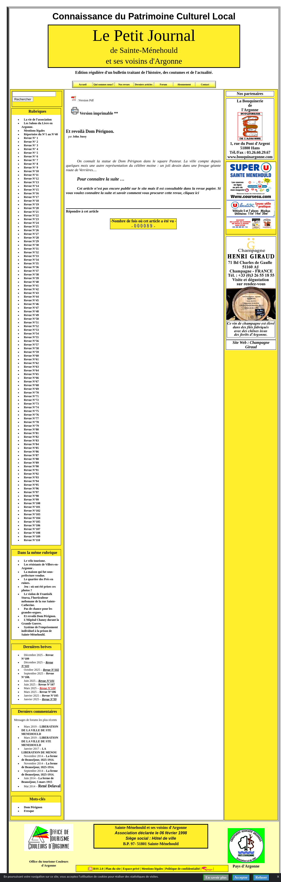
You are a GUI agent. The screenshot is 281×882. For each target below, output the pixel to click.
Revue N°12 (31, 178)
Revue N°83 (31, 440)
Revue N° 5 (31, 152)
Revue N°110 (32, 540)
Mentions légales (34, 130)
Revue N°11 (31, 175)
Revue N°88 (31, 459)
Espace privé (130, 868)
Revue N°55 (31, 337)
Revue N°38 (31, 274)
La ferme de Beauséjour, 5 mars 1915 (37, 780)
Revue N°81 (31, 433)
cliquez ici (191, 193)
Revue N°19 (31, 204)
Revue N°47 (31, 307)
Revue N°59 (31, 352)
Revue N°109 (32, 536)
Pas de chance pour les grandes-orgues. (36, 610)
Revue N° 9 (31, 167)
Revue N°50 (31, 318)
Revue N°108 (32, 532)
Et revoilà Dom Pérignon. (40, 616)
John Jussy (79, 136)
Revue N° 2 (31, 141)
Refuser (261, 877)
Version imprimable (92, 113)
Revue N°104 (32, 518)
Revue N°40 (31, 282)
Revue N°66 (31, 378)
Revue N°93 (31, 477)
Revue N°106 (32, 525)
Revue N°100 (32, 503)
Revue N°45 (31, 300)
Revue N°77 (31, 418)
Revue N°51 (31, 322)
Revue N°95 (31, 485)
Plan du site (114, 868)
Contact (205, 84)
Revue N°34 (31, 259)
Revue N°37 (31, 271)
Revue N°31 (31, 248)
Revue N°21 (31, 211)
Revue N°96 (31, 488)
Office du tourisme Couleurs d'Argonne (48, 863)
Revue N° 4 (31, 149)
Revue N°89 (31, 462)
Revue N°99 (31, 499)
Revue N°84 (31, 444)
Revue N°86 (31, 451)
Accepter (241, 877)
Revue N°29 (31, 241)
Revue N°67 (31, 381)
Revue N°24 (31, 223)
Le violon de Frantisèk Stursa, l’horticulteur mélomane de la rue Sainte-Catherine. (38, 599)
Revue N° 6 (31, 156)
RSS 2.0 (96, 868)
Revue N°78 (31, 422)
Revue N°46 (31, 304)
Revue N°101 (32, 507)
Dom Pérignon (33, 807)
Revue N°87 (31, 455)
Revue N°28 (31, 237)
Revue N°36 (31, 267)
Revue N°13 (31, 182)
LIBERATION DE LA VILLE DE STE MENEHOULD (39, 730)
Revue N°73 (31, 403)
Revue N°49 (31, 315)
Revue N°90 (31, 466)
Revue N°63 (31, 366)
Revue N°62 (31, 363)
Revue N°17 (31, 197)
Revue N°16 (31, 193)
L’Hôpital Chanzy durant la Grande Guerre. (40, 621)
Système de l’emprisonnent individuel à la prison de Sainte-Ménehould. (39, 630)
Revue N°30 (31, 245)
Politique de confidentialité (182, 868)
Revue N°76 (31, 414)
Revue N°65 (31, 374)
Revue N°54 (31, 333)
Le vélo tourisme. (35, 561)
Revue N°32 (31, 252)
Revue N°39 (31, 278)
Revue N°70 (31, 392)
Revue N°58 (31, 348)
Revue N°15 (31, 189)
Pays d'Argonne (246, 866)
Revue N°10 (31, 171)
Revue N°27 (31, 234)
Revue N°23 (31, 219)
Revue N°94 (31, 481)
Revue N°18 (31, 200)
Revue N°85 (31, 448)
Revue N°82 (31, 437)
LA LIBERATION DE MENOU (39, 750)
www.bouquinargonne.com (249, 157)
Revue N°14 (31, 186)
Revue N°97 (31, 492)
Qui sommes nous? (103, 84)
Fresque (29, 811)
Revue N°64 (31, 370)
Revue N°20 (31, 208)
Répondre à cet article (82, 211)
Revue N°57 (31, 344)
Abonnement (184, 84)
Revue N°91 (31, 470)
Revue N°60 (31, 355)
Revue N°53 (31, 330)
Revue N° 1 (31, 138)
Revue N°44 (31, 296)
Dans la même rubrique (37, 552)
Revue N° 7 (31, 160)
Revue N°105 (32, 521)
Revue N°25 (31, 226)
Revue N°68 (31, 385)
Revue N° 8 (31, 164)
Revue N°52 (31, 326)
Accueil (83, 84)
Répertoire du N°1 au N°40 (41, 134)
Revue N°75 (31, 411)
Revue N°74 (31, 407)
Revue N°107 (32, 529)
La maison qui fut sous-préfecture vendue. (37, 573)
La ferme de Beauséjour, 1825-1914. (39, 757)
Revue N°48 (31, 311)
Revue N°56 (31, 341)
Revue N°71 (31, 396)
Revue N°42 (31, 289)
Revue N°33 (31, 256)
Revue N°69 (31, 389)
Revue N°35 (31, 263)
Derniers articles (143, 84)
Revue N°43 (31, 293)
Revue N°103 (32, 514)
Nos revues (124, 84)
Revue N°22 (31, 215)
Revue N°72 (31, 400)
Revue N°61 (31, 359)
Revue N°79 (31, 425)
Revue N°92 (31, 473)
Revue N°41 (31, 285)
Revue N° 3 (31, 145)
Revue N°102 (32, 510)
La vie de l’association (38, 119)
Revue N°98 (31, 496)
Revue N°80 (31, 429)
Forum (163, 84)
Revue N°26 (31, 230)
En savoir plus (215, 877)
